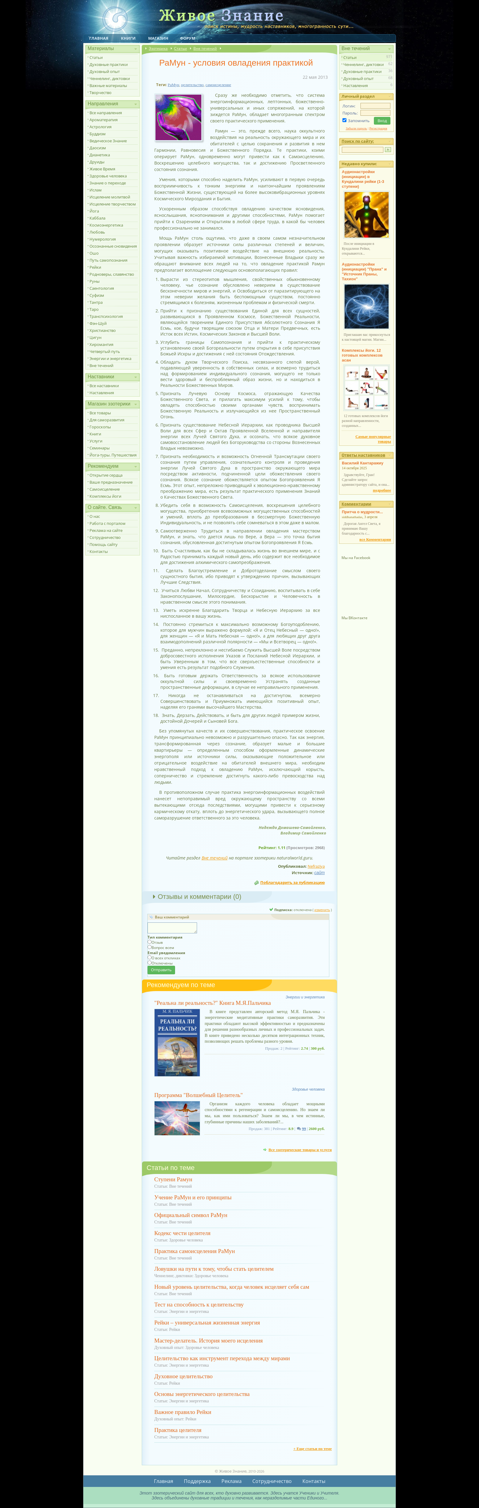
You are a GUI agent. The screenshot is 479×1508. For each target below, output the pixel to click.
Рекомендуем (103, 466)
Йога (94, 211)
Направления (103, 103)
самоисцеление (218, 84)
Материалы (101, 48)
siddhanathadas (352, 517)
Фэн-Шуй (98, 323)
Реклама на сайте (106, 530)
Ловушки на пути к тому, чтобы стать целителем (214, 1269)
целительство (192, 84)
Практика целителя (177, 1430)
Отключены (162, 963)
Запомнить (359, 120)
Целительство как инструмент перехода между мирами (222, 1358)
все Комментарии (375, 539)
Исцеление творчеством (113, 204)
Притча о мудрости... (362, 512)
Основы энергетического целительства (202, 1394)
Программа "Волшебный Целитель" (198, 1095)
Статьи (96, 57)
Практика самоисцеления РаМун (194, 1251)
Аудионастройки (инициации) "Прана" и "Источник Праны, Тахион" (364, 271)
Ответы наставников (363, 455)
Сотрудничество (105, 537)
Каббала (97, 218)
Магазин (158, 38)
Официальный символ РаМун (190, 1215)
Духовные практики (109, 64)
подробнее (382, 490)
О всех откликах (166, 958)
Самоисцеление (105, 489)
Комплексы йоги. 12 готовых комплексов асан (362, 355)
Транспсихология (106, 316)
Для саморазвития (107, 420)
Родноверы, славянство (112, 274)
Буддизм (98, 133)
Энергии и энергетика (110, 358)
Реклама (231, 1481)
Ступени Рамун (173, 1179)
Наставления (102, 392)
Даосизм (98, 148)
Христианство (103, 330)
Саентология (102, 288)
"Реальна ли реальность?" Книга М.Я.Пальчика (212, 1003)
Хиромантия (101, 344)
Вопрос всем (163, 947)
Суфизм (97, 295)
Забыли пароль (356, 128)
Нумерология (103, 239)
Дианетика (100, 155)
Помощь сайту (104, 544)
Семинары (100, 448)
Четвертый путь (105, 351)
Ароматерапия (104, 119)
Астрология (101, 126)
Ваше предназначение (111, 482)
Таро (94, 309)
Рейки (95, 267)
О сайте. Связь (105, 507)
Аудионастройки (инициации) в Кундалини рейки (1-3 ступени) (363, 179)
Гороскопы (100, 427)
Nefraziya (316, 866)
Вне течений (101, 365)
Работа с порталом (108, 523)
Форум (187, 38)
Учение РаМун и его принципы (193, 1197)
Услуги (96, 441)
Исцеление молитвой (110, 197)
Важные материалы (108, 85)
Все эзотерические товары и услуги (300, 1149)
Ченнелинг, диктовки (110, 78)
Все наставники (104, 385)
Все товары (100, 413)
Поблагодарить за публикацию (292, 882)
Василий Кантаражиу (362, 463)
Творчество (101, 92)
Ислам (96, 190)
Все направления (106, 112)
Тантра (96, 302)
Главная (98, 38)
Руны (95, 281)
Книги (128, 38)
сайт (319, 872)
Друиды (97, 162)
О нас (95, 516)
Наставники (101, 376)
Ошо (94, 253)
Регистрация (378, 128)
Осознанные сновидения (113, 246)
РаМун (173, 84)
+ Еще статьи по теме (312, 1448)
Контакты (99, 551)
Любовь (97, 232)
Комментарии (356, 504)
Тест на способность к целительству (199, 1304)
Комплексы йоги (105, 496)
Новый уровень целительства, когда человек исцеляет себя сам (231, 1287)
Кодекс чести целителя (182, 1233)
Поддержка (197, 1481)
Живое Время (102, 169)
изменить (322, 909)
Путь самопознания (108, 260)
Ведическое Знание (108, 141)
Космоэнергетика (106, 225)
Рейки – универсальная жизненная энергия (207, 1322)
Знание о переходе (108, 183)
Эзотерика (158, 48)
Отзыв (157, 942)
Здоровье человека (108, 176)
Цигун (95, 337)
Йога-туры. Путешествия (113, 455)
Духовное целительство (183, 1376)
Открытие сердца (106, 475)
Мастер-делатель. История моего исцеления (208, 1340)
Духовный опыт (105, 71)
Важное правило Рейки (182, 1412)
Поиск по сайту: (358, 141)
